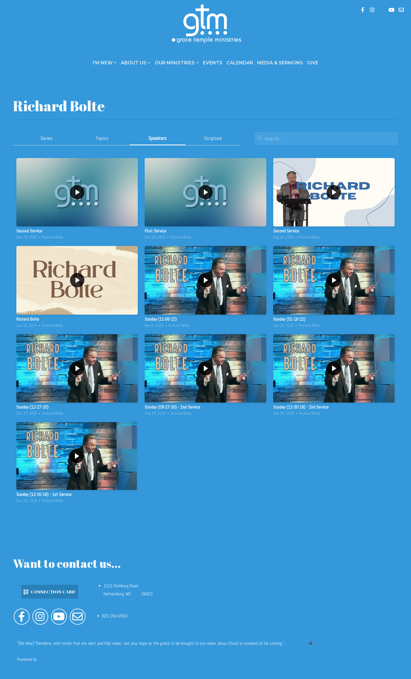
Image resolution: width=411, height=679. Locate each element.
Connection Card (49, 592)
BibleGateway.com (53, 659)
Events (212, 63)
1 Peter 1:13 (297, 643)
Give (312, 63)
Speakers (157, 138)
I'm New (105, 63)
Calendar (239, 63)
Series (46, 138)
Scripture (213, 138)
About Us (136, 63)
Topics (102, 138)
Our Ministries (177, 63)
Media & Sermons (280, 63)
